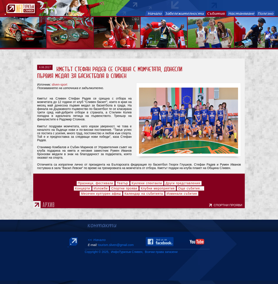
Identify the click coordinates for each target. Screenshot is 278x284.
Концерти (82, 188)
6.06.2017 (45, 67)
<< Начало (97, 240)
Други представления (182, 183)
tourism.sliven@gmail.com (115, 245)
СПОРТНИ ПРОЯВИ (229, 205)
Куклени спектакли (147, 183)
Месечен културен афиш (101, 193)
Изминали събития (182, 193)
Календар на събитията (143, 193)
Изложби (101, 188)
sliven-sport (59, 84)
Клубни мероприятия (158, 188)
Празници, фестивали (95, 183)
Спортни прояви (124, 188)
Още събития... (190, 188)
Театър (122, 183)
